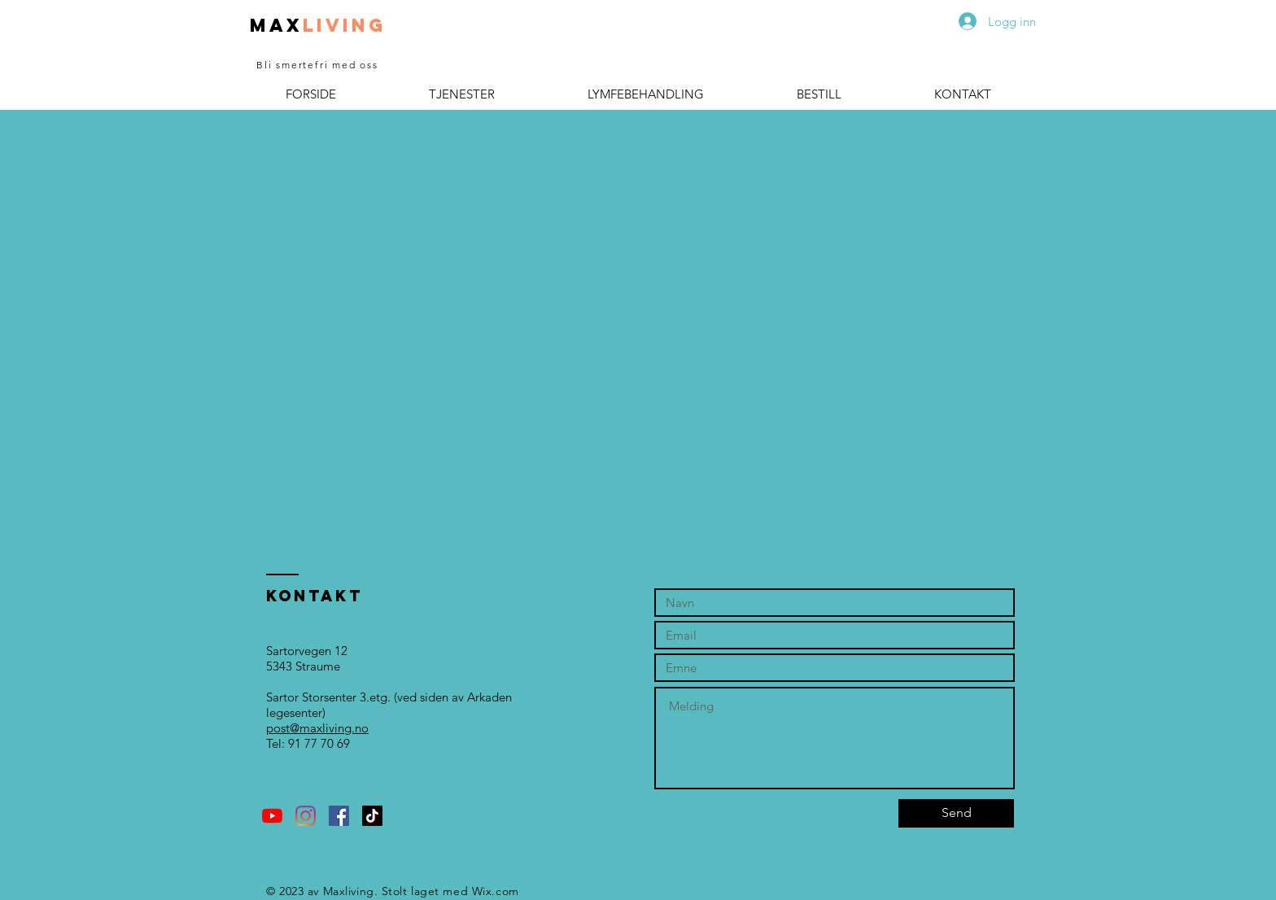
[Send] (956, 813)
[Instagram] (305, 816)
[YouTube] (272, 816)
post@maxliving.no (317, 728)
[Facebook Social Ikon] (339, 816)
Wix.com (495, 891)
